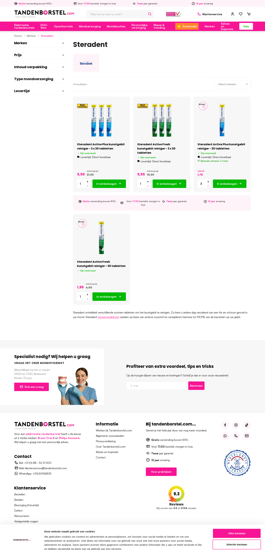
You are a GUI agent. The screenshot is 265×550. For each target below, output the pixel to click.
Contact (101, 457)
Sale (246, 26)
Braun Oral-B (46, 438)
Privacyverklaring (106, 441)
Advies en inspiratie (107, 452)
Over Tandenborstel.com (111, 446)
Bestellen (19, 494)
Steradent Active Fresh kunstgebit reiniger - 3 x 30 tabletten (156, 148)
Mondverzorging (90, 26)
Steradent (47, 35)
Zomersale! (187, 26)
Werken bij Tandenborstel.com (114, 430)
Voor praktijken (161, 471)
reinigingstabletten (108, 317)
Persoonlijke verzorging (139, 26)
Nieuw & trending (159, 26)
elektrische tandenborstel (43, 434)
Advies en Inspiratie (227, 26)
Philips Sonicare (69, 438)
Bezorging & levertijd (26, 505)
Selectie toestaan (236, 528)
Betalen (18, 499)
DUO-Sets (44, 26)
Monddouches (116, 26)
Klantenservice (209, 14)
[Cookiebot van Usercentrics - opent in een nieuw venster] (22, 543)
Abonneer (196, 385)
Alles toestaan (236, 516)
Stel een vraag (31, 387)
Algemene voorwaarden (110, 435)
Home (18, 35)
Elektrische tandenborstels (24, 26)
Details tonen (183, 543)
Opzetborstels (63, 26)
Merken (210, 26)
